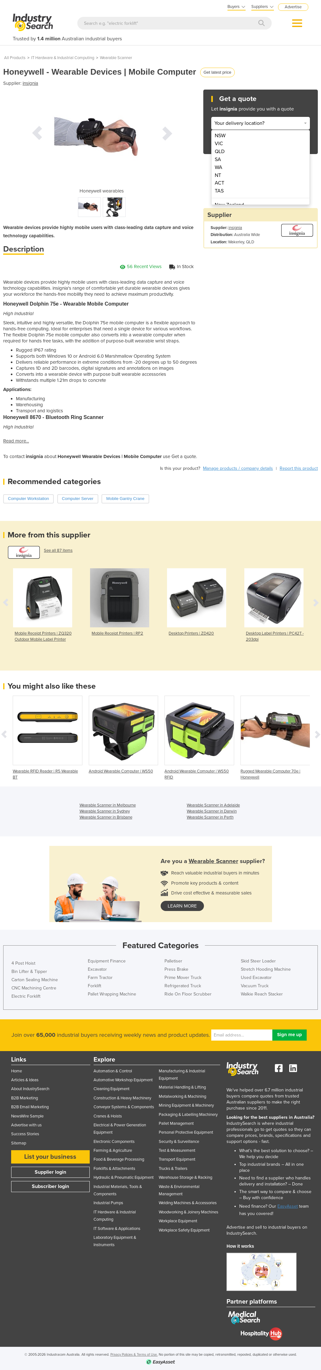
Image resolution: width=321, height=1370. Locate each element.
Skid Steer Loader (258, 961)
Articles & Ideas (24, 1080)
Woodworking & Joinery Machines (188, 1212)
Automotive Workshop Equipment (123, 1080)
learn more (182, 906)
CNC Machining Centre (33, 988)
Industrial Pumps (108, 1202)
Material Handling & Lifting (182, 1087)
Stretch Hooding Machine (266, 969)
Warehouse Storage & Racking (185, 1177)
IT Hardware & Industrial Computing (62, 57)
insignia (30, 83)
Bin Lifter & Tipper (29, 971)
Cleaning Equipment (111, 1088)
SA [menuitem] (218, 159)
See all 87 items (58, 550)
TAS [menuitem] (219, 191)
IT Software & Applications (117, 1228)
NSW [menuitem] (220, 135)
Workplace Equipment (178, 1221)
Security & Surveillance (179, 1141)
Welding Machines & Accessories (188, 1202)
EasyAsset (287, 1206)
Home (16, 1071)
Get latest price (217, 72)
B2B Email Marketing (30, 1107)
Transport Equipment (177, 1159)
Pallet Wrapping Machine (112, 994)
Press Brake (176, 969)
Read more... (16, 441)
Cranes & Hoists (108, 1116)
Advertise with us (26, 1125)
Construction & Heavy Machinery (122, 1098)
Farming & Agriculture (113, 1150)
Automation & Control (113, 1071)
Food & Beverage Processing (119, 1159)
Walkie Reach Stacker (262, 994)
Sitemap (18, 1143)
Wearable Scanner (116, 57)
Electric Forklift (25, 996)
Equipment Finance (107, 961)
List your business (50, 1157)
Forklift (94, 986)
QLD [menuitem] (220, 151)
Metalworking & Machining (182, 1096)
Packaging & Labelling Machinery (188, 1114)
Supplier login (50, 1172)
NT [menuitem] (218, 175)
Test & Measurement (177, 1150)
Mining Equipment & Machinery (186, 1105)
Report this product (299, 468)
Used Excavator (256, 977)
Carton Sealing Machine (34, 979)
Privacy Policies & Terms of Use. (134, 1355)
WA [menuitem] (218, 167)
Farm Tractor (100, 977)
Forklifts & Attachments (114, 1168)
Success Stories (25, 1134)
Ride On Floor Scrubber (188, 994)
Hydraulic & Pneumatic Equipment (124, 1177)
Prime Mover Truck (182, 977)
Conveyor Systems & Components (124, 1107)
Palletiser (173, 961)
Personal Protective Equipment (186, 1132)
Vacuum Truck (255, 986)
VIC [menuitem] (219, 143)
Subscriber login (50, 1186)
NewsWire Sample (27, 1116)
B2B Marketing (24, 1098)
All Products (14, 57)
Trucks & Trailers (173, 1168)
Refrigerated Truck (182, 986)
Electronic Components (114, 1141)
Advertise (293, 7)
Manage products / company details (238, 468)
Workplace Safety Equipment (184, 1230)
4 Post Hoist (23, 963)
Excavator (97, 969)
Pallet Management (176, 1123)
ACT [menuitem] (219, 183)
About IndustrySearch (30, 1088)
